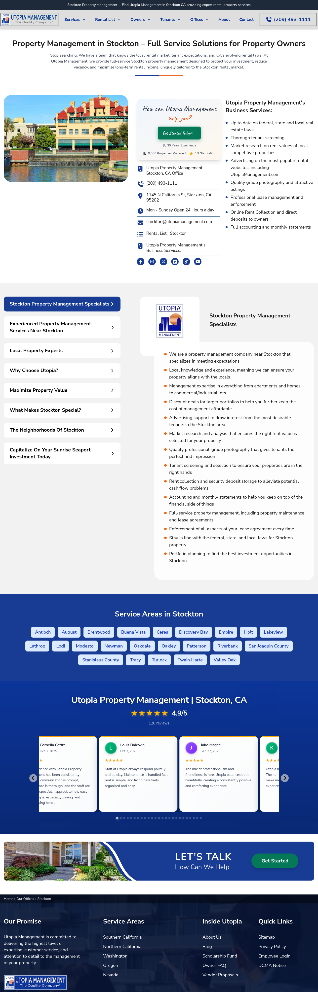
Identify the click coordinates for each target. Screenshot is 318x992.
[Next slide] (285, 778)
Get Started (274, 860)
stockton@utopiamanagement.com (174, 222)
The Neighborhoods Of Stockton (62, 430)
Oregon (110, 965)
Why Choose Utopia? (62, 370)
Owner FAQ (214, 965)
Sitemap (266, 937)
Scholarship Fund (219, 956)
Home (9, 898)
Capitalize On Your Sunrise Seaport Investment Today (62, 453)
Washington (115, 956)
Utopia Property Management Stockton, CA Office (169, 170)
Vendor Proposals (220, 975)
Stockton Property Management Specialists (62, 304)
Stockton (178, 233)
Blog (207, 947)
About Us (211, 937)
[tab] (117, 818)
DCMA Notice (272, 965)
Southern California (122, 937)
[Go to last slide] (33, 778)
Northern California (122, 947)
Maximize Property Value (62, 390)
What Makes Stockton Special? (62, 410)
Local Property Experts (62, 350)
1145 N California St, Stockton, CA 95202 (174, 197)
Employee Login (274, 956)
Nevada (110, 975)
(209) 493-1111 (157, 184)
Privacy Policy (272, 947)
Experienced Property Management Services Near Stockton (62, 327)
